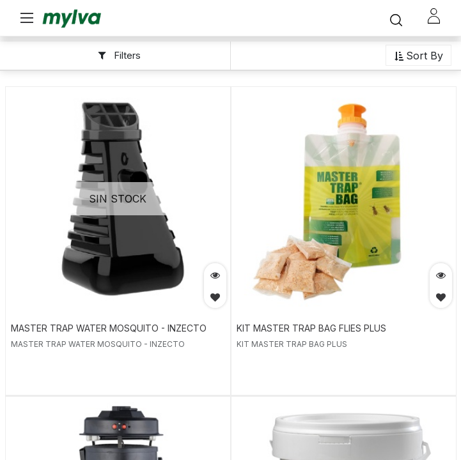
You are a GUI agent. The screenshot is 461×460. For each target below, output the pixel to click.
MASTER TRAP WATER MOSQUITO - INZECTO (109, 328)
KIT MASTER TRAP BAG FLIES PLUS (311, 328)
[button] (418, 56)
